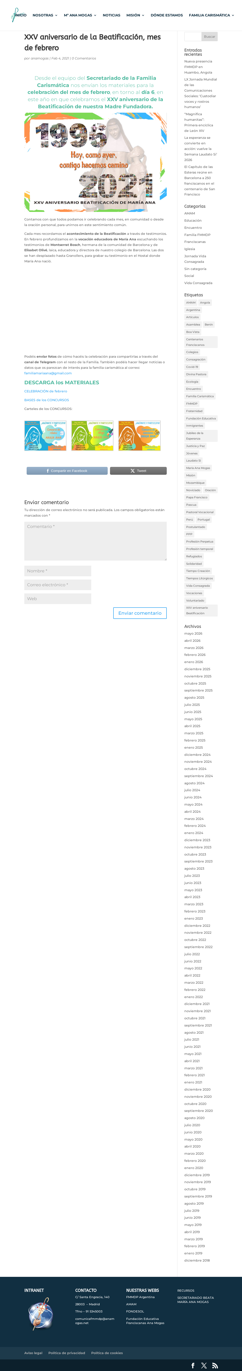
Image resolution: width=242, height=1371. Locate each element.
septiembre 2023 (198, 861)
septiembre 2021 (198, 1025)
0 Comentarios (84, 58)
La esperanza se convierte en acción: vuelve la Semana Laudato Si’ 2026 (200, 149)
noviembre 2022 (197, 933)
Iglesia (189, 249)
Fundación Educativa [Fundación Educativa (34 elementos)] (201, 418)
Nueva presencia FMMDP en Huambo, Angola (198, 66)
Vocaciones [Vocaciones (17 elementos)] (194, 593)
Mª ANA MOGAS (78, 16)
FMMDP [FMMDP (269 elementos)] (192, 403)
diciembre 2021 (197, 1004)
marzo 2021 (193, 1068)
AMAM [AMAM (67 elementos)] (190, 302)
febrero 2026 (195, 655)
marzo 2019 (193, 1239)
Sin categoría (195, 269)
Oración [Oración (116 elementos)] (210, 490)
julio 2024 (192, 790)
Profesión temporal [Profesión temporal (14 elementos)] (199, 549)
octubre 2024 (195, 769)
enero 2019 (193, 1253)
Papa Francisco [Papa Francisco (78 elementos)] (196, 497)
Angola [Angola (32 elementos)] (205, 302)
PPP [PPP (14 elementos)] (189, 534)
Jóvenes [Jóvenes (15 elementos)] (192, 453)
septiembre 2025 (198, 690)
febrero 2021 (194, 1075)
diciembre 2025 (197, 669)
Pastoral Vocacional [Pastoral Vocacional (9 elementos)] (200, 512)
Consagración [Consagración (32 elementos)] (195, 359)
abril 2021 (192, 1061)
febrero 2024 (195, 826)
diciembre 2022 (197, 926)
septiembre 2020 (198, 1111)
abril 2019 (192, 1232)
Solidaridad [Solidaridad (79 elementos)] (194, 563)
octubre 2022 (195, 940)
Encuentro (193, 228)
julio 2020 (192, 1125)
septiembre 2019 (198, 1196)
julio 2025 (192, 705)
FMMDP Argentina (140, 1297)
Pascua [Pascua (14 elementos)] (191, 504)
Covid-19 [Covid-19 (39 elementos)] (192, 367)
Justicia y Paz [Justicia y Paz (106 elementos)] (195, 446)
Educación (193, 220)
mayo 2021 (192, 1054)
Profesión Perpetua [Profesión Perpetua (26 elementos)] (199, 541)
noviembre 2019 (197, 1182)
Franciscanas (195, 242)
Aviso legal (33, 1353)
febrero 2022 (194, 990)
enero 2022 (193, 997)
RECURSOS (185, 1290)
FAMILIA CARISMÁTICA (209, 16)
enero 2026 (193, 662)
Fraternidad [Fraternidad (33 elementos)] (194, 411)
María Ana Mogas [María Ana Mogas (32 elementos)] (198, 468)
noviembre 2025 (197, 676)
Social (189, 276)
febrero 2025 (194, 740)
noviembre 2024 (198, 762)
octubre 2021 (194, 1018)
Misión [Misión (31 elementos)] (190, 475)
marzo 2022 (193, 982)
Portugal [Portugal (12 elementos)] (204, 519)
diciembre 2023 (197, 840)
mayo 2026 (193, 633)
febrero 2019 (194, 1246)
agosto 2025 (194, 697)
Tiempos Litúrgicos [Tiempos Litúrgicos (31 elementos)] (199, 578)
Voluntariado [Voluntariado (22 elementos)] (195, 600)
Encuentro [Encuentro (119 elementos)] (193, 389)
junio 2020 (192, 1132)
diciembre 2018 (197, 1260)
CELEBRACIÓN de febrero (45, 391)
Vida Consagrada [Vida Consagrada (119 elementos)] (198, 585)
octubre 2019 (195, 1189)
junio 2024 (192, 797)
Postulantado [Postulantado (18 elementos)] (195, 527)
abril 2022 (192, 975)
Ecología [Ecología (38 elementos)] (192, 381)
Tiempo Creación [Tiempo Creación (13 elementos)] (198, 571)
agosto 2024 (194, 783)
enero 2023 (193, 918)
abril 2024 (192, 812)
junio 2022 (192, 961)
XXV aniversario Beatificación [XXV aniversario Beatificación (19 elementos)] (197, 610)
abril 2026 (192, 641)
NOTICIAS (111, 16)
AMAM (189, 213)
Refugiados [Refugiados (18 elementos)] (194, 556)
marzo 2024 (194, 819)
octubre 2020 (195, 1104)
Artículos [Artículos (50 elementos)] (192, 317)
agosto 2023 (194, 868)
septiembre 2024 (198, 776)
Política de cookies (107, 1353)
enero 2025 (193, 747)
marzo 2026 (194, 648)
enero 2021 (193, 1082)
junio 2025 (192, 712)
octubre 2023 (195, 854)
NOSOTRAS (43, 16)
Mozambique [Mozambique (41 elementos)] (195, 482)
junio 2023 (192, 883)
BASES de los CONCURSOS (46, 400)
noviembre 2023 (197, 847)
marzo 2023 (193, 904)
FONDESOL (135, 1311)
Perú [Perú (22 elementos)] (189, 519)
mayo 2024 (193, 804)
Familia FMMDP (197, 235)
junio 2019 (192, 1218)
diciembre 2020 (197, 1089)
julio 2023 (192, 876)
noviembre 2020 (198, 1097)
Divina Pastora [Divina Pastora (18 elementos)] (196, 374)
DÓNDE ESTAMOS (167, 16)
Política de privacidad (66, 1353)
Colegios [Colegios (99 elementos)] (192, 352)
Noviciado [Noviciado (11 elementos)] (193, 490)
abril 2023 (192, 897)
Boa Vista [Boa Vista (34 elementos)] (192, 332)
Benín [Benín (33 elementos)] (209, 324)
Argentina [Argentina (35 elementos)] (193, 310)
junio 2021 (192, 1047)
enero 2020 (193, 1168)
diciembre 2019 (197, 1175)
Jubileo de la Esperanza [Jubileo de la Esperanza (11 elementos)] (194, 435)
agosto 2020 (194, 1118)
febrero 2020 (195, 1161)
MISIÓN (133, 16)
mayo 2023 (193, 890)
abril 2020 (192, 1146)
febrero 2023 (194, 911)
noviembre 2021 (197, 1011)
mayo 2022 (193, 968)
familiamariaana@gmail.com (48, 373)
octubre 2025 (195, 683)
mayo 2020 (193, 1139)
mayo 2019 (193, 1225)
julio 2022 (192, 954)
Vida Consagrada (198, 283)
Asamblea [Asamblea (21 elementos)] (193, 324)
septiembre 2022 (198, 947)
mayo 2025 (193, 719)
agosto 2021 (194, 1032)
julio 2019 (191, 1211)
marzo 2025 (193, 733)
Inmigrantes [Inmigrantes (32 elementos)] (194, 425)
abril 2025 (192, 726)
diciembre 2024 (197, 755)
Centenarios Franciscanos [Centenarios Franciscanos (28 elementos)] (195, 342)
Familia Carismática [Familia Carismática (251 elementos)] (200, 396)
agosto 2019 (194, 1203)
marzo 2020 (194, 1153)
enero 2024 (193, 833)
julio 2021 (191, 1039)
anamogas (40, 58)
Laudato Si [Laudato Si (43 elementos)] (193, 460)
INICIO (21, 16)
